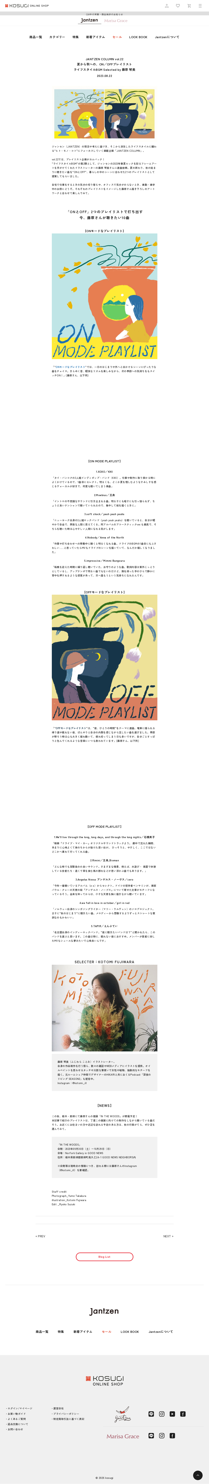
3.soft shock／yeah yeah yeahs (104, 514)
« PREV (40, 1236)
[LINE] (151, 1414)
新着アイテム (95, 37)
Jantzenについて (167, 37)
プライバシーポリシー (66, 1414)
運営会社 (58, 1408)
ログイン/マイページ (20, 1408)
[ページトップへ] (198, 1475)
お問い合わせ (15, 1429)
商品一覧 (35, 37)
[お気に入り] (178, 6)
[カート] (189, 6)
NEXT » (169, 1236)
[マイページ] (167, 6)
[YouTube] (172, 1414)
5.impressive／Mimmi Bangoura (104, 560)
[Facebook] (183, 1414)
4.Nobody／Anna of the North (104, 537)
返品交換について (18, 1424)
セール (117, 37)
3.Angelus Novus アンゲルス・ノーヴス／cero (104, 879)
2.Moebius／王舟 (104, 495)
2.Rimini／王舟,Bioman (104, 860)
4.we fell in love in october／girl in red (104, 903)
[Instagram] (161, 1414)
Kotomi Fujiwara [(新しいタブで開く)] (76, 1200)
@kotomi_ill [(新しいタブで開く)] (79, 1083)
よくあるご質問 (17, 1419)
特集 (76, 37)
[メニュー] (200, 6)
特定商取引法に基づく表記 (68, 1419)
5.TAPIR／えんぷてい (104, 926)
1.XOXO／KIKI (104, 471)
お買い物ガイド (17, 1414)
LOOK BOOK (138, 37)
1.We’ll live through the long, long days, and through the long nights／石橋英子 (104, 837)
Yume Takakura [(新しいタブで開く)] (77, 1196)
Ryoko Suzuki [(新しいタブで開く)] (67, 1204)
